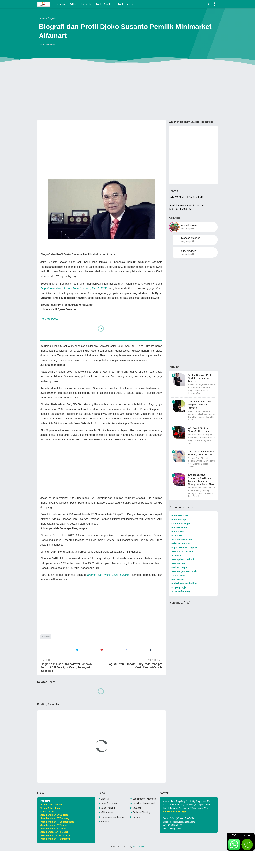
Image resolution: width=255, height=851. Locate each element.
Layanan (60, 4)
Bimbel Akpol (103, 4)
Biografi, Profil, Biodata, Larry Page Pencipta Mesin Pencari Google (134, 665)
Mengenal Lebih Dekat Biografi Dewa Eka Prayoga (200, 404)
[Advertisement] (127, 92)
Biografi (46, 637)
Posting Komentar (47, 45)
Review (136, 817)
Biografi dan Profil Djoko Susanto (108, 574)
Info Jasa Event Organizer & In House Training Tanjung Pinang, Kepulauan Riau (201, 479)
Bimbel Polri (124, 4)
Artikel (73, 4)
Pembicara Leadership (112, 817)
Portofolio (86, 4)
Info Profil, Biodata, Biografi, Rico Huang (199, 429)
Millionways (107, 812)
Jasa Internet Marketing (144, 798)
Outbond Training (141, 812)
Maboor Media (138, 846)
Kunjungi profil (187, 229)
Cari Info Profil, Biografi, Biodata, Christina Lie (201, 453)
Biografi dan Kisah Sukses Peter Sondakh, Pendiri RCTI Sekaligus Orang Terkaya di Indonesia (66, 667)
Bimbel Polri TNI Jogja (174, 811)
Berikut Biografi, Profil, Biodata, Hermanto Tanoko (200, 378)
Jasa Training (108, 808)
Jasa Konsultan (109, 803)
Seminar (105, 821)
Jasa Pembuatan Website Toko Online (144, 803)
